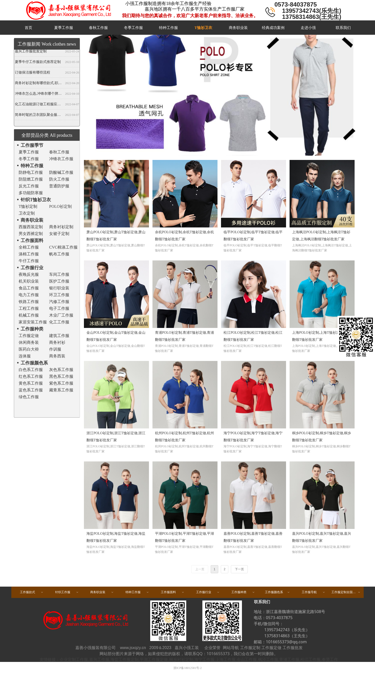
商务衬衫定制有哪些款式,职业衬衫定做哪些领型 (39, 84)
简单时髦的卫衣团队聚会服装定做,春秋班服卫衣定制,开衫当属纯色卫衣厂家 (39, 115)
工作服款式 (32, 592)
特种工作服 (137, 592)
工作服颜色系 (277, 592)
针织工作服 (67, 592)
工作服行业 (208, 592)
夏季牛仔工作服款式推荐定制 (38, 62)
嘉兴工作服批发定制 (31, 52)
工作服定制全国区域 (346, 592)
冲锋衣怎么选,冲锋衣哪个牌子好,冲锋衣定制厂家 (39, 94)
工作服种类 (243, 592)
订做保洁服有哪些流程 (32, 73)
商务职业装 (102, 592)
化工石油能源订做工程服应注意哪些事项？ (39, 105)
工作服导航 (313, 592)
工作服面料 (172, 592)
